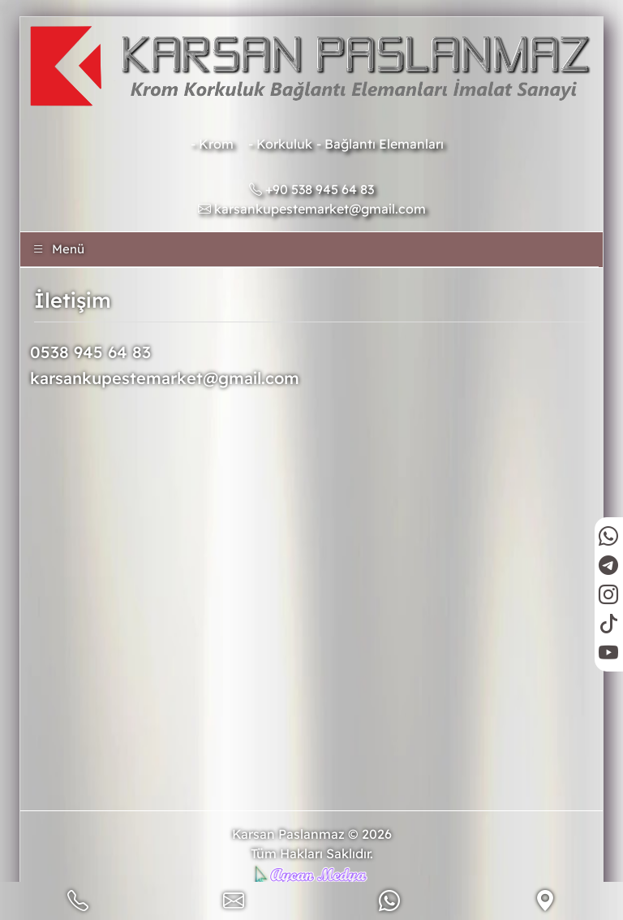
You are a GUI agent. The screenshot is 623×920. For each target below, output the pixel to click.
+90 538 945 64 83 (311, 189)
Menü (58, 249)
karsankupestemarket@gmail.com (312, 209)
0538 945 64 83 (90, 352)
